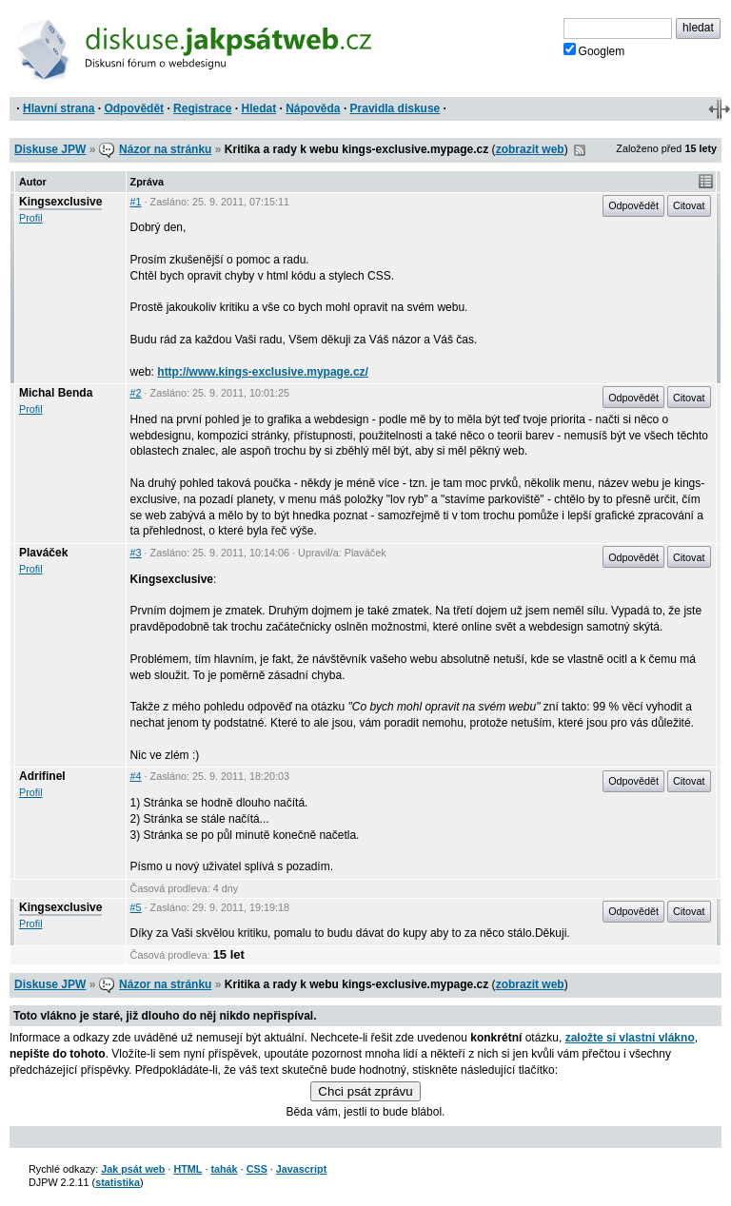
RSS (579, 150)
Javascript (301, 1169)
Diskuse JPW (50, 149)
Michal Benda (55, 392)
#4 (136, 776)
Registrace (202, 108)
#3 (136, 552)
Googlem (594, 50)
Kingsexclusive (60, 201)
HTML (187, 1169)
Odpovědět (134, 108)
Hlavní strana (58, 108)
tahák (223, 1169)
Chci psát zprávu (365, 1091)
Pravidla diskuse (395, 108)
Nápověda (313, 108)
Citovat (689, 205)
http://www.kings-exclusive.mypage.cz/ (262, 372)
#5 (136, 907)
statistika (117, 1182)
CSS (257, 1169)
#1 (136, 201)
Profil (31, 218)
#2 (136, 393)
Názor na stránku (165, 149)
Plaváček (43, 552)
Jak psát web (133, 1169)
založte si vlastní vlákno (630, 1037)
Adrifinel (42, 776)
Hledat (258, 108)
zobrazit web (530, 149)
